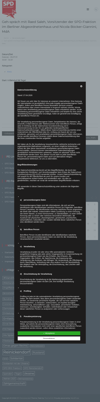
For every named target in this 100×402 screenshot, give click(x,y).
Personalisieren (49, 338)
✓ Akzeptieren (49, 333)
